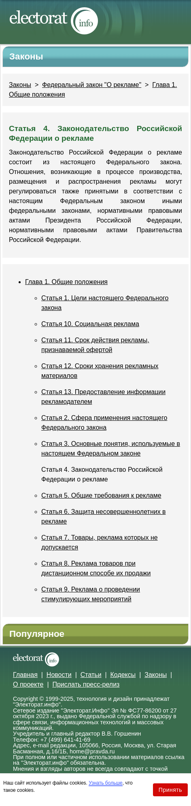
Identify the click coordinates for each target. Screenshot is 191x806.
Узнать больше (105, 783)
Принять (170, 790)
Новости (59, 674)
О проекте (28, 684)
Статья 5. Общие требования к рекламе (101, 495)
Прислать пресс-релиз (85, 684)
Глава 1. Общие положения (66, 281)
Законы (20, 84)
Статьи (91, 674)
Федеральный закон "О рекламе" (91, 84)
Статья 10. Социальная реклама (90, 323)
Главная (25, 674)
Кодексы (123, 674)
